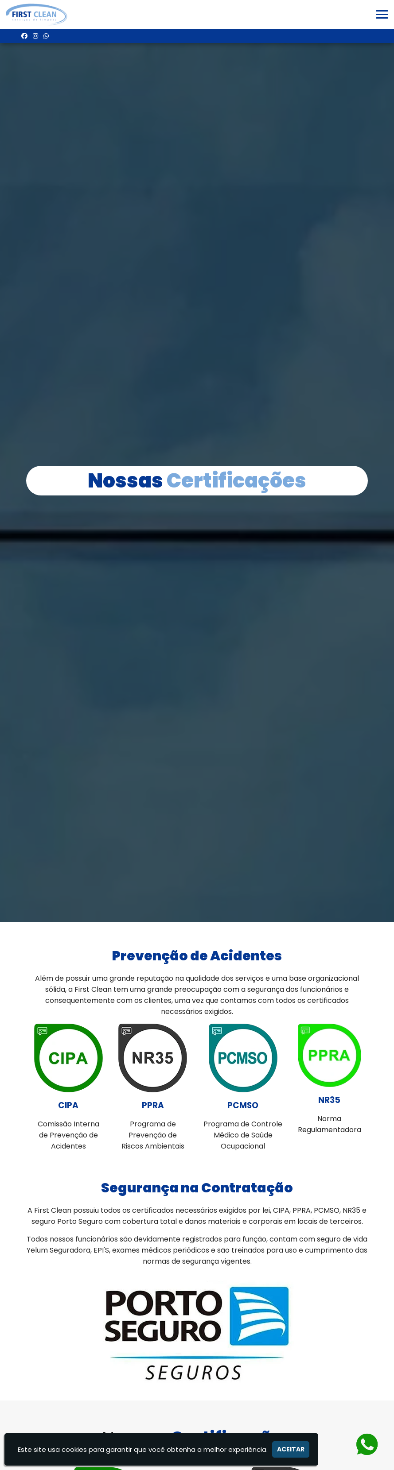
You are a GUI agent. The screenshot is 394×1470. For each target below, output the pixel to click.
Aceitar (290, 1449)
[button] (382, 14)
